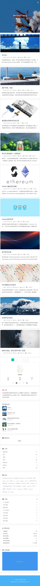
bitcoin (20, 254)
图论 (34, 478)
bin (8, 492)
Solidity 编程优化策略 (9, 186)
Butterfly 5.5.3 (25, 581)
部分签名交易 (6, 252)
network (23, 287)
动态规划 (16, 478)
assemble (32, 483)
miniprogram (11, 483)
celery (12, 492)
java (8, 481)
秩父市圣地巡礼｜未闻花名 (11, 153)
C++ (20, 123)
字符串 (25, 489)
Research (17, 287)
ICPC (33, 486)
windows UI (22, 478)
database (23, 483)
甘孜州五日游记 (7, 318)
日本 (25, 90)
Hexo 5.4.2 (16, 581)
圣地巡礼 (26, 156)
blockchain (21, 353)
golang (20, 221)
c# (36, 483)
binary (4, 481)
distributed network (8, 478)
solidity (21, 188)
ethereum (27, 188)
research (30, 489)
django (22, 481)
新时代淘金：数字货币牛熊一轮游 (13, 350)
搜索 (11, 481)
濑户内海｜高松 (7, 88)
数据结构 (5, 483)
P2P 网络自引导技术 (9, 285)
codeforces (33, 481)
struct (17, 481)
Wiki (16, 188)
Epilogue (21, 57)
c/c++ (14, 489)
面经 (28, 483)
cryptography (7, 486)
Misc (16, 57)
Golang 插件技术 (7, 219)
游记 (20, 90)
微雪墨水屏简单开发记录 (10, 120)
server (26, 481)
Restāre (4, 55)
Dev (16, 123)
